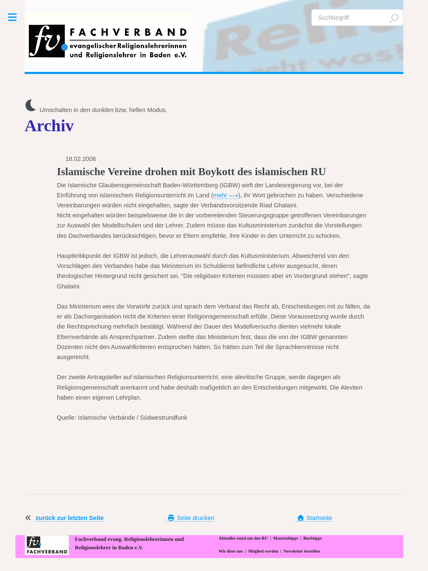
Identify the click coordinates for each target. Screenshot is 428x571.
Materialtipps (285, 538)
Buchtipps (312, 538)
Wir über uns (231, 551)
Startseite (313, 518)
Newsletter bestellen (301, 551)
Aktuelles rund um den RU (243, 538)
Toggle (16, 17)
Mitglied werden (263, 551)
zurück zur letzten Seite (70, 518)
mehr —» (225, 195)
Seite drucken (190, 518)
